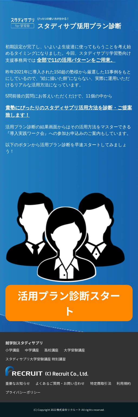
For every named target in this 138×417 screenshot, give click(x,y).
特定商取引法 (100, 383)
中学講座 (32, 350)
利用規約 (124, 383)
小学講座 (12, 350)
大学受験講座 (74, 350)
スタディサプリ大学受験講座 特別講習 (35, 358)
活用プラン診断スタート (69, 303)
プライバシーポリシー (23, 392)
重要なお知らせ (17, 383)
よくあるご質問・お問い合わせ (60, 383)
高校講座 (51, 350)
